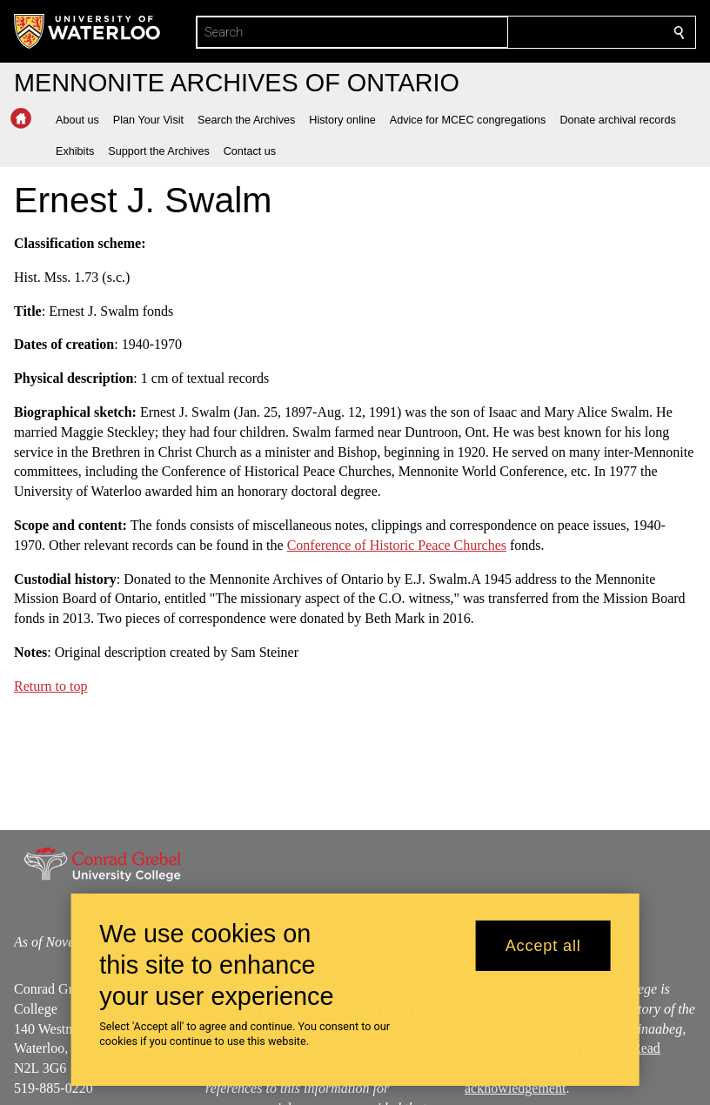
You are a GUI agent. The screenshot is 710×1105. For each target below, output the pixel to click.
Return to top (50, 686)
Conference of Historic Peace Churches (396, 545)
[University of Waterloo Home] (88, 31)
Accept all (543, 945)
